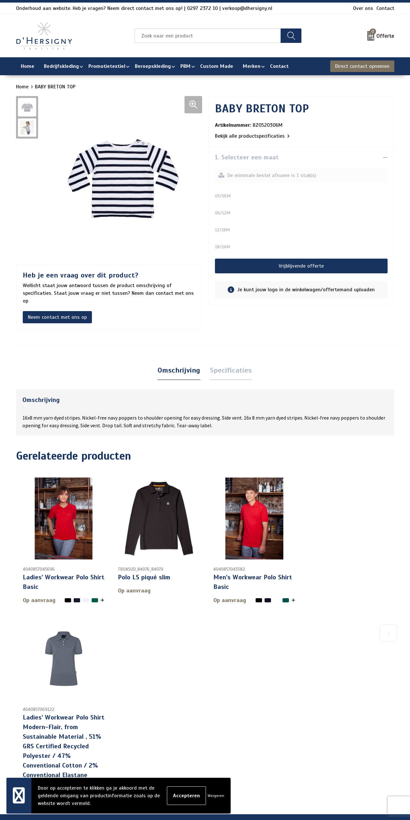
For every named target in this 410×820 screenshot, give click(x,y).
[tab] (179, 370)
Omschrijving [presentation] (179, 370)
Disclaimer (315, 736)
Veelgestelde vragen (183, 726)
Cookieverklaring (322, 716)
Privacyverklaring (323, 726)
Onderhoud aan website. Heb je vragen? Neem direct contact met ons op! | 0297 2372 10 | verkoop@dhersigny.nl (144, 8)
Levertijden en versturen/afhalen (198, 736)
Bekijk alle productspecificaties (252, 136)
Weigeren (216, 795)
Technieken (172, 757)
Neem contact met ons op (57, 317)
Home (22, 87)
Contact (385, 8)
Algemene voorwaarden (330, 706)
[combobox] (208, 35)
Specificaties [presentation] (231, 370)
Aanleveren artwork (182, 747)
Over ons (363, 8)
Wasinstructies (177, 767)
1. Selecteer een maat (247, 157)
